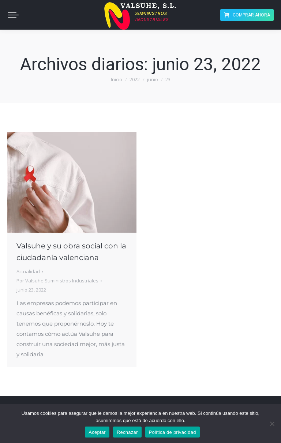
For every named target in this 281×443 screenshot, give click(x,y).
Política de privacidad (172, 432)
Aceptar (97, 432)
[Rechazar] (272, 423)
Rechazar (127, 432)
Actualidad (28, 271)
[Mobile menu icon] (13, 15)
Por (57, 280)
